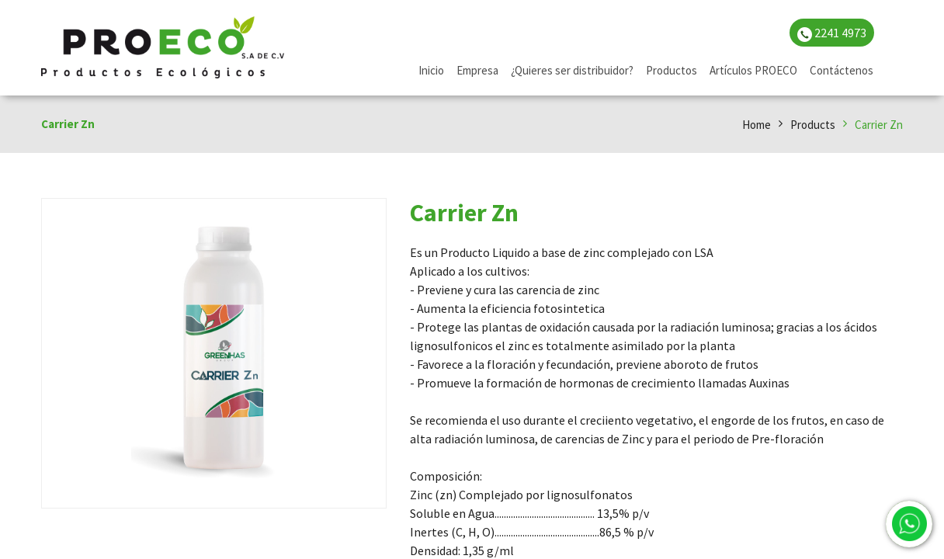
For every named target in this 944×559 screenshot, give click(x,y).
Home (756, 124)
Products (812, 124)
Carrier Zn (879, 124)
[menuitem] (431, 71)
